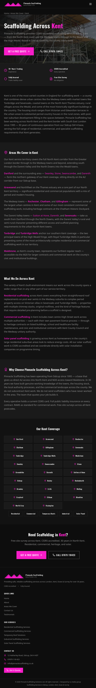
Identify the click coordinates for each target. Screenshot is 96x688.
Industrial (65, 513)
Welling (78, 489)
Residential (15, 513)
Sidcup (18, 480)
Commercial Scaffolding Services (17, 631)
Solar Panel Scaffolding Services (17, 643)
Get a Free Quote (19, 51)
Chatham (45, 201)
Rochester (33, 201)
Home (6, 13)
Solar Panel (80, 513)
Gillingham (62, 201)
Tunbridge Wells (29, 233)
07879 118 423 (14, 659)
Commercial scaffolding (17, 316)
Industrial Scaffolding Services (16, 639)
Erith (48, 489)
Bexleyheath (78, 480)
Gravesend (10, 187)
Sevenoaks (70, 215)
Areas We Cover (17, 13)
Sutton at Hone (41, 215)
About (6, 602)
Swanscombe (69, 173)
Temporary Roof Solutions (14, 635)
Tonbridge (9, 233)
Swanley (49, 173)
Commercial (31, 513)
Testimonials (9, 614)
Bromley (18, 489)
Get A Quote (14, 670)
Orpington (48, 505)
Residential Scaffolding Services (17, 627)
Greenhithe (18, 472)
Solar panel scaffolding (16, 338)
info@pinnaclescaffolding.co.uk (20, 663)
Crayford (18, 497)
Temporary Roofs (48, 513)
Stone (58, 173)
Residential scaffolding (16, 295)
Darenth (86, 173)
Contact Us (8, 610)
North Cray (18, 505)
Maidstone (10, 250)
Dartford (8, 173)
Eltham (48, 497)
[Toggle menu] (90, 4)
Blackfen (78, 497)
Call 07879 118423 (51, 51)
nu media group (75, 682)
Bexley (48, 480)
